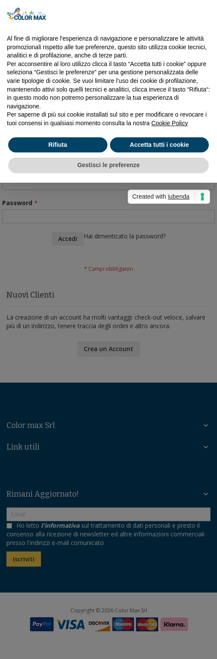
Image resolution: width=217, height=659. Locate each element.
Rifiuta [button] (57, 144)
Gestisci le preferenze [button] (108, 165)
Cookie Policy (169, 123)
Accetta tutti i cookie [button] (159, 144)
